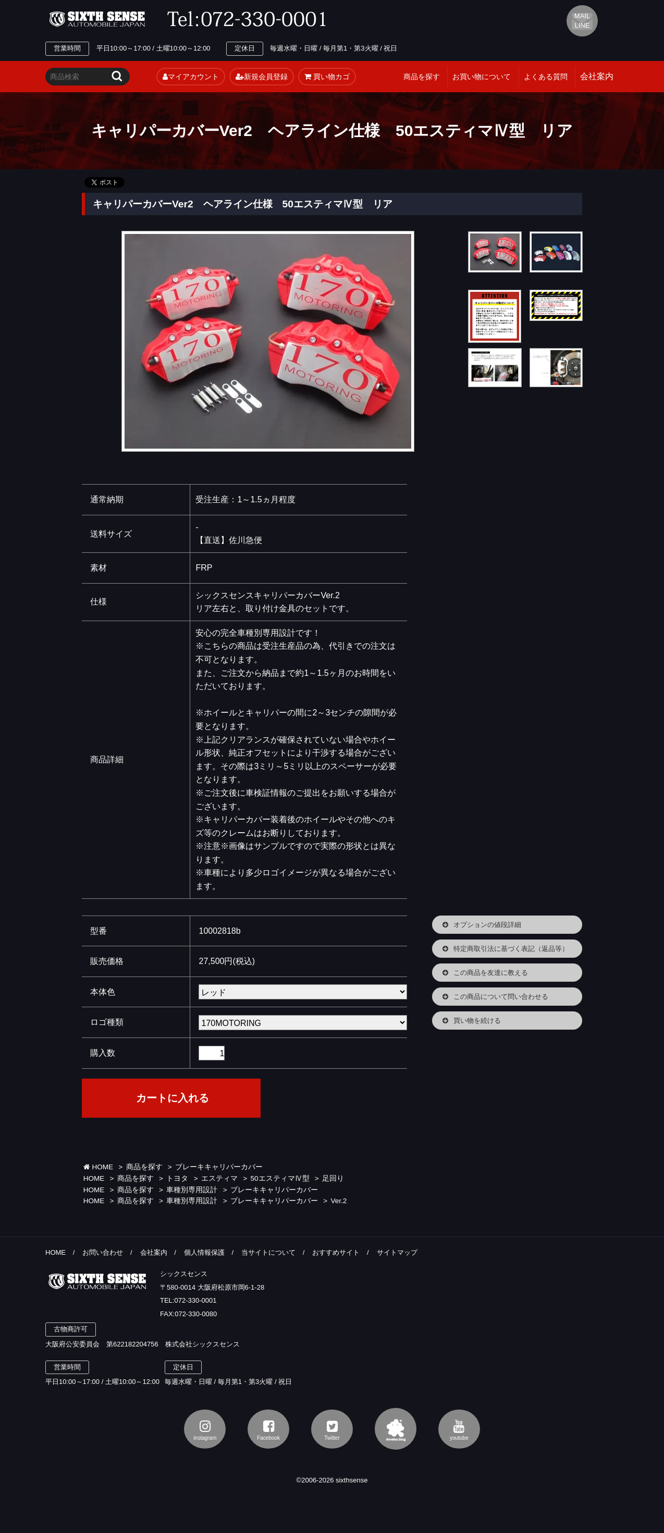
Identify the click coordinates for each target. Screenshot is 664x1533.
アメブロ (395, 1429)
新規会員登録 (262, 76)
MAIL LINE (582, 20)
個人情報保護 (204, 1252)
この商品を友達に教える (490, 972)
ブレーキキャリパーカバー (219, 1167)
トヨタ (177, 1178)
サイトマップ (397, 1252)
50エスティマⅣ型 (280, 1178)
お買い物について (481, 76)
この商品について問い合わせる (500, 996)
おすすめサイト (336, 1252)
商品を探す (421, 76)
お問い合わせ (102, 1252)
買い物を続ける (477, 1020)
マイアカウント (191, 76)
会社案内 (153, 1252)
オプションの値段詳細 (487, 925)
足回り (333, 1178)
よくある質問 (546, 76)
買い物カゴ (327, 76)
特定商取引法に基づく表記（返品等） (511, 949)
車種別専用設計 (191, 1190)
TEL (249, 19)
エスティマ (219, 1178)
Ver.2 (339, 1201)
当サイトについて (268, 1252)
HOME (98, 1167)
